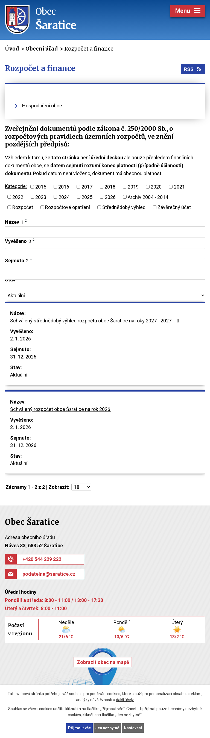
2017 (86, 187)
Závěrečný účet (174, 207)
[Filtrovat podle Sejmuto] (105, 274)
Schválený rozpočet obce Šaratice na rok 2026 (65, 409)
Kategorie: (16, 186)
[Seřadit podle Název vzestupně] (26, 219)
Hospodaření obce (42, 105)
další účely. (125, 700)
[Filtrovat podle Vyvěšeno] (105, 253)
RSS (193, 69)
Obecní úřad (41, 48)
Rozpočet (22, 207)
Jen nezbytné (107, 728)
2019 (133, 187)
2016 (63, 187)
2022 (17, 197)
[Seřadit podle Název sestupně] (26, 221)
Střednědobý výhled (123, 207)
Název (14, 222)
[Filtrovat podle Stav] (105, 296)
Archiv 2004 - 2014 (148, 197)
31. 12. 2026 (23, 357)
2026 (110, 197)
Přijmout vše (79, 728)
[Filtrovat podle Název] (105, 232)
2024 (64, 197)
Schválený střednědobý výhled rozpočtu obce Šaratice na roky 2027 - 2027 (95, 321)
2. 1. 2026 (20, 339)
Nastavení (133, 728)
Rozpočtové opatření (67, 207)
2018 (109, 187)
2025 (86, 197)
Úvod (12, 48)
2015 (40, 187)
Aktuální (18, 375)
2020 (156, 187)
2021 (179, 187)
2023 (40, 197)
